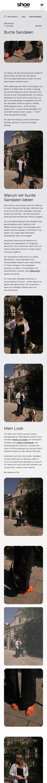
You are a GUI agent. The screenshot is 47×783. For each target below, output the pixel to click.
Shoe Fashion (12, 16)
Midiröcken (35, 271)
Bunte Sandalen (35, 16)
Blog (23, 16)
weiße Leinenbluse (25, 442)
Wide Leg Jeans (20, 439)
